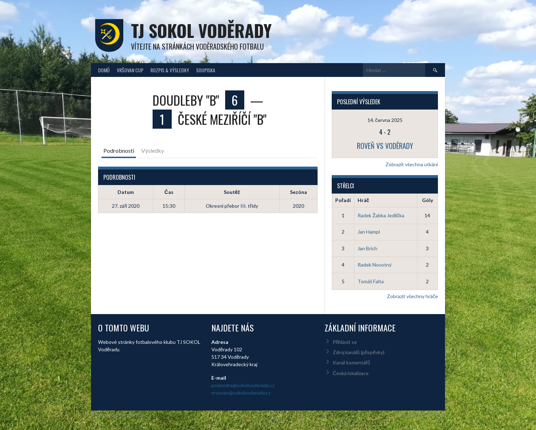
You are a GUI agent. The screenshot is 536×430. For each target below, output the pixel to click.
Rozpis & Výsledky (169, 70)
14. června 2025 (385, 120)
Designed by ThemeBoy (421, 415)
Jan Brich (367, 248)
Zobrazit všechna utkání (412, 164)
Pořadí (343, 200)
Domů (104, 70)
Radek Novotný (375, 265)
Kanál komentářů (351, 362)
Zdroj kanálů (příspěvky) (358, 352)
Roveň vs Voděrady (385, 145)
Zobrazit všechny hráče (412, 296)
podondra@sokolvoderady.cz (242, 385)
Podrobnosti (118, 150)
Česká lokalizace (351, 373)
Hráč (363, 200)
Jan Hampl (369, 232)
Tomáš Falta (371, 281)
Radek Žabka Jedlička (381, 215)
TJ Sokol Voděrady (201, 30)
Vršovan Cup (130, 70)
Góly (427, 200)
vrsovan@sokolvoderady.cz (240, 393)
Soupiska (205, 70)
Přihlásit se (345, 342)
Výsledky (152, 150)
